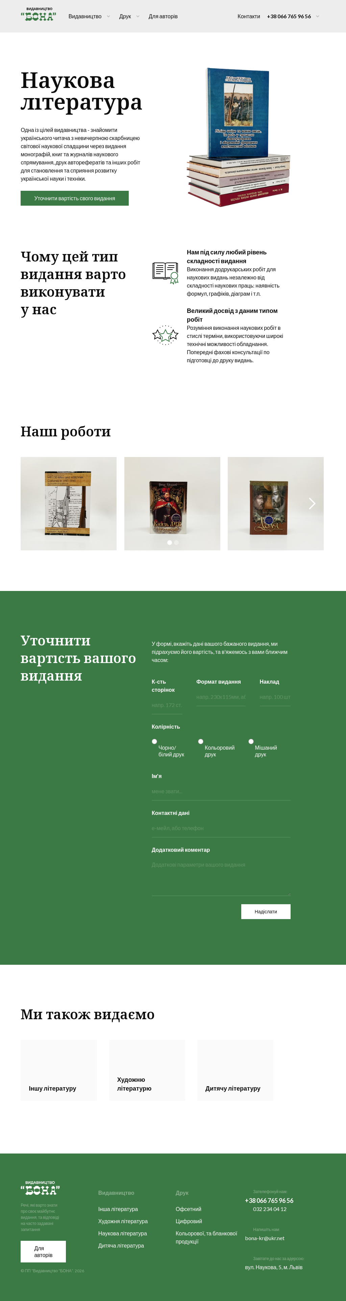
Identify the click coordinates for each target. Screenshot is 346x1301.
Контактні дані (171, 812)
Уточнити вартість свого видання (74, 198)
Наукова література (122, 1233)
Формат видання (218, 681)
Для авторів (163, 16)
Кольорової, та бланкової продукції (206, 1237)
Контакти (249, 16)
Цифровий (189, 1221)
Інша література (118, 1209)
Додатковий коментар (181, 849)
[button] (311, 503)
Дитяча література (121, 1245)
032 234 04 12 (270, 1209)
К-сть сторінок (163, 685)
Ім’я (157, 776)
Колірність (166, 726)
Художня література (123, 1221)
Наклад (269, 681)
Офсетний (188, 1209)
